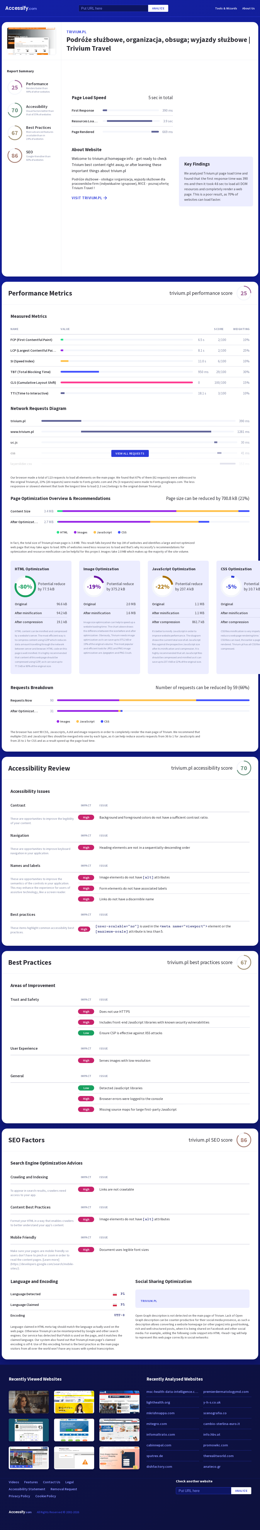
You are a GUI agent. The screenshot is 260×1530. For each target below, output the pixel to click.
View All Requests (130, 453)
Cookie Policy (45, 1496)
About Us (248, 8)
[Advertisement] (159, 75)
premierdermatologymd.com (226, 1391)
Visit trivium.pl (90, 198)
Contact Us (51, 1482)
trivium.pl (76, 31)
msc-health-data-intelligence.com (172, 1391)
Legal (69, 1482)
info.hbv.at (211, 1434)
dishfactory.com (159, 1466)
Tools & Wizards (226, 8)
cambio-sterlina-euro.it (221, 1423)
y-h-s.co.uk (212, 1402)
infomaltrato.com (160, 1434)
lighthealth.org (158, 1402)
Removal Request (64, 1489)
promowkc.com (215, 1445)
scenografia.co (215, 1413)
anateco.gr (212, 1466)
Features (31, 1482)
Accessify (21, 8)
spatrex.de (154, 1456)
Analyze (158, 8)
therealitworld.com (218, 1456)
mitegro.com (156, 1423)
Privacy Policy (19, 1496)
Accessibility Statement (27, 1489)
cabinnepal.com (158, 1445)
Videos (14, 1482)
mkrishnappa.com (160, 1413)
